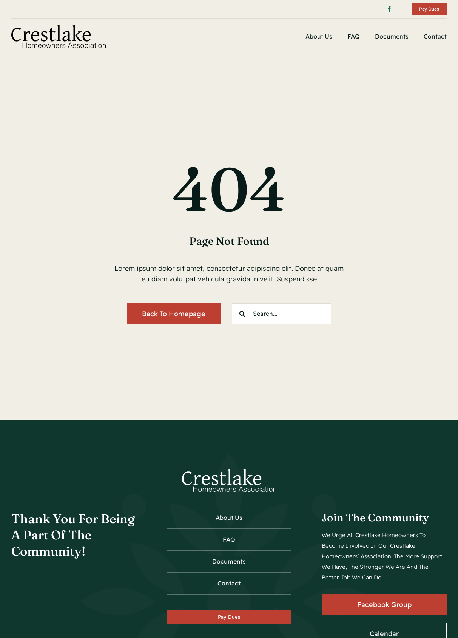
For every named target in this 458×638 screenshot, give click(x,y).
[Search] (242, 313)
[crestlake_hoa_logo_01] (58, 28)
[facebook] (389, 9)
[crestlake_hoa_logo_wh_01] (229, 472)
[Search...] (281, 313)
